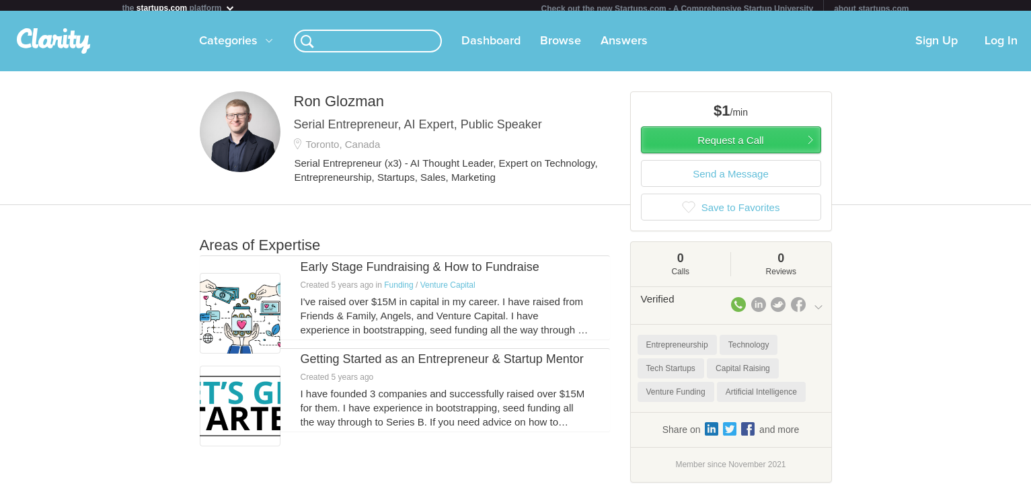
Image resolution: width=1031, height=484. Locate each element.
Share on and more (731, 434)
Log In (1001, 46)
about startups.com (871, 8)
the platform (178, 7)
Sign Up (936, 46)
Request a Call (730, 145)
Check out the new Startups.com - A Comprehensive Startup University (677, 8)
